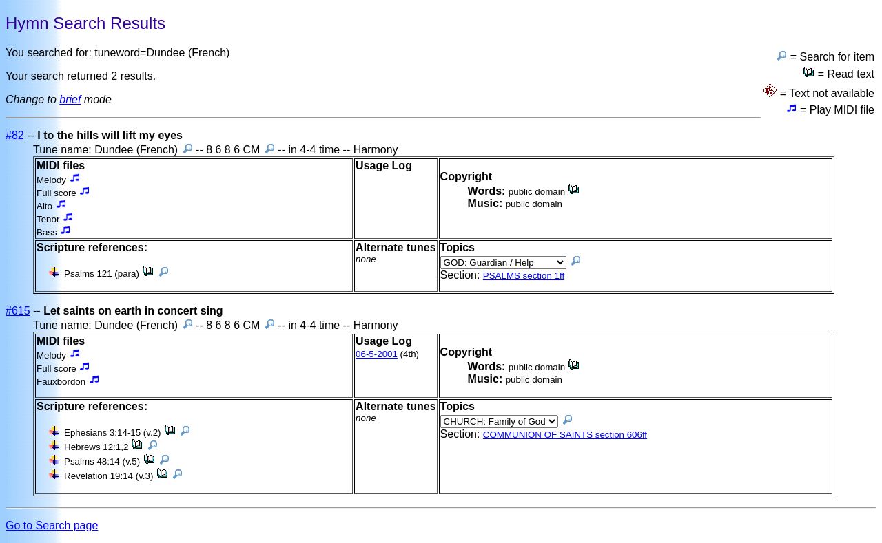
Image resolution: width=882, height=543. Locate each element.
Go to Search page (52, 525)
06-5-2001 (377, 354)
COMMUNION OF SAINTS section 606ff (565, 434)
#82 (15, 135)
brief (70, 99)
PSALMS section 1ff (523, 275)
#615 (18, 311)
